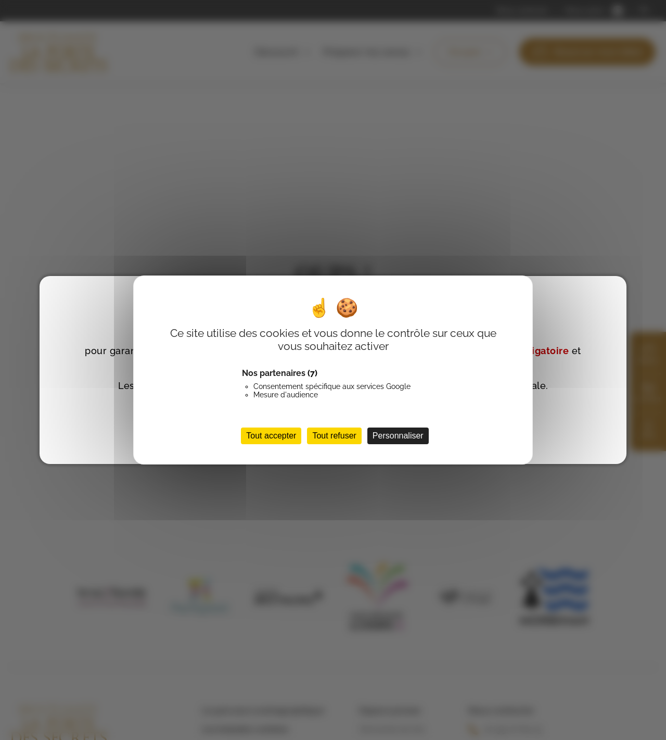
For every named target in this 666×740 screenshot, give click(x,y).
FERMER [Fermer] (609, 291)
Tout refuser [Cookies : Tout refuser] (334, 435)
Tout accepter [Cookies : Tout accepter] (271, 435)
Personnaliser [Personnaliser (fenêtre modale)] (398, 435)
